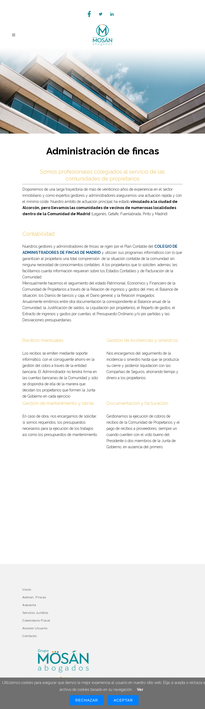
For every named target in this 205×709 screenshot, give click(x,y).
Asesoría (29, 605)
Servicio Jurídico (35, 612)
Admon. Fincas (34, 597)
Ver (140, 689)
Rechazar (86, 700)
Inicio (26, 589)
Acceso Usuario (34, 628)
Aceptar (123, 700)
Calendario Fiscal (36, 620)
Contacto (29, 636)
